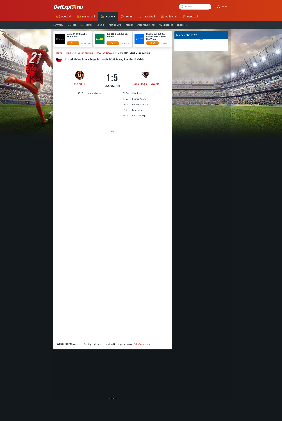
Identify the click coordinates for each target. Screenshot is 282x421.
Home (59, 53)
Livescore (182, 24)
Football (63, 16)
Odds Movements (146, 24)
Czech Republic (85, 53)
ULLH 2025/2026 (105, 53)
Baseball (147, 16)
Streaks (100, 24)
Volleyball (169, 16)
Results (129, 24)
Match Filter (86, 24)
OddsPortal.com (142, 344)
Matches (71, 24)
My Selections (166, 24)
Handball (190, 16)
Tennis (127, 16)
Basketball (86, 16)
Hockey (108, 16)
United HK (80, 84)
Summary (58, 24)
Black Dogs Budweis (145, 84)
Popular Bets (114, 24)
